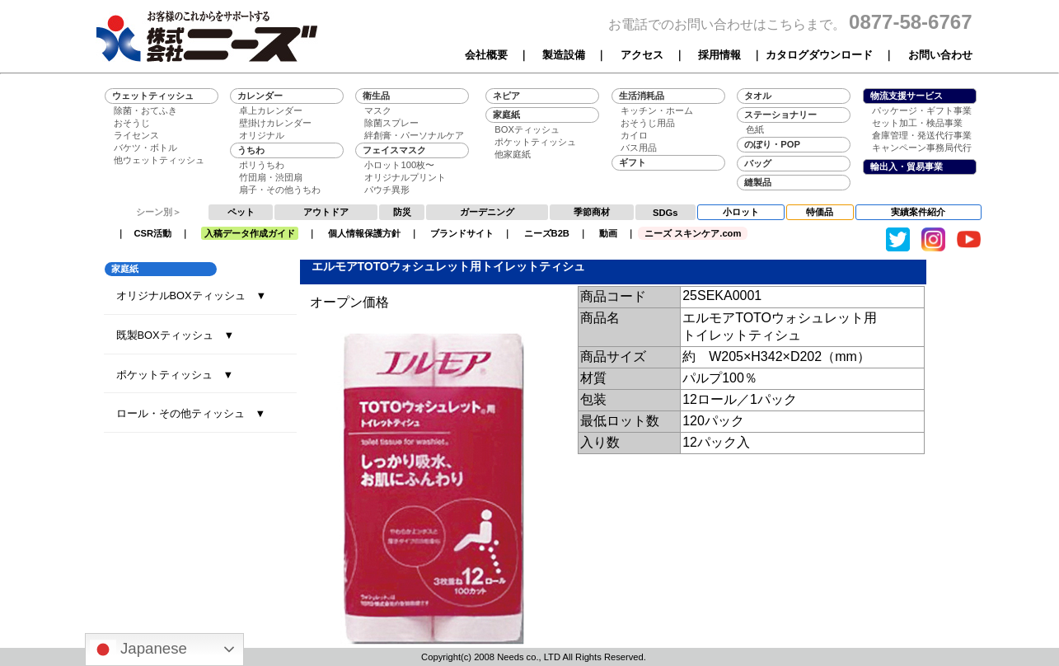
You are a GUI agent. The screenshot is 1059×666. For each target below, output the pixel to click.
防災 (402, 212)
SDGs (665, 213)
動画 (608, 233)
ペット (241, 212)
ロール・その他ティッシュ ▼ (191, 413)
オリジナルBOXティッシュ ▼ (191, 295)
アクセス (642, 55)
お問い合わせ (940, 55)
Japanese (138, 649)
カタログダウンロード (819, 55)
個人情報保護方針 (364, 233)
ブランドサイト (462, 233)
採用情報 (719, 55)
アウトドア (326, 212)
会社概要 (486, 55)
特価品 (819, 212)
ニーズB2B (546, 233)
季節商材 (592, 212)
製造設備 (563, 55)
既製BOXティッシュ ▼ (175, 335)
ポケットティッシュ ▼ (175, 374)
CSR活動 (153, 233)
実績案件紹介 (918, 212)
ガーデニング (487, 212)
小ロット (741, 212)
